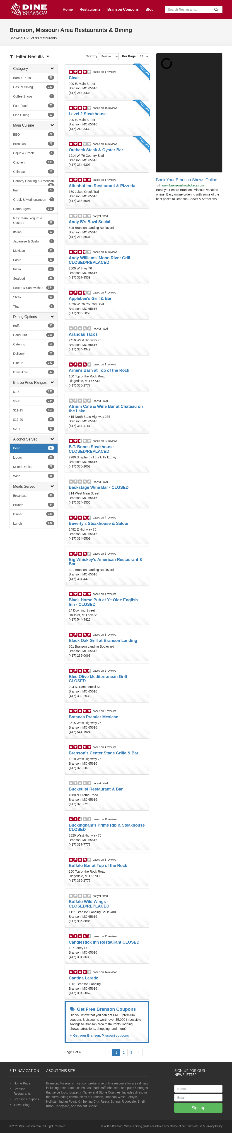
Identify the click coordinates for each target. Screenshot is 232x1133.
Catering (33, 344)
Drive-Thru (33, 372)
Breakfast (33, 144)
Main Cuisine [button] (23, 125)
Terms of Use (194, 1126)
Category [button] (20, 69)
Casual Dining (33, 87)
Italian (33, 232)
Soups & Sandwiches (33, 288)
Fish (33, 190)
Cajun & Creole (33, 153)
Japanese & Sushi (33, 241)
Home (68, 9)
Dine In (33, 363)
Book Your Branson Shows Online (186, 180)
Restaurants (90, 9)
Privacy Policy (213, 1126)
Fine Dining (33, 115)
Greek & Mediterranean (33, 199)
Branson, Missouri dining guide (130, 1126)
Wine (33, 476)
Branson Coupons (123, 9)
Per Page (129, 56)
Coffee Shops (33, 96)
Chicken (33, 162)
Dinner (33, 514)
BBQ (33, 134)
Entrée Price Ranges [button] (30, 382)
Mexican (33, 250)
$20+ (33, 429)
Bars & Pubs (33, 78)
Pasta (33, 260)
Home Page (22, 1083)
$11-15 (33, 410)
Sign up (198, 1108)
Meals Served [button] (24, 486)
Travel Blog (21, 1105)
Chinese (33, 171)
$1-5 (33, 391)
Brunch (33, 505)
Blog (149, 9)
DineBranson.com (30, 1126)
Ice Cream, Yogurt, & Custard (33, 220)
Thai (33, 306)
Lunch (33, 523)
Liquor (33, 457)
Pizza (33, 269)
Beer (33, 448)
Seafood (33, 278)
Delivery (33, 353)
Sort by (91, 56)
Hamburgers (33, 209)
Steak (33, 297)
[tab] (34, 68)
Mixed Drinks (33, 467)
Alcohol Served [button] (25, 439)
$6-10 (33, 401)
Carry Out (33, 335)
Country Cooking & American (33, 182)
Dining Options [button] (25, 317)
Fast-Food (33, 105)
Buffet (33, 325)
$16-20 (33, 419)
